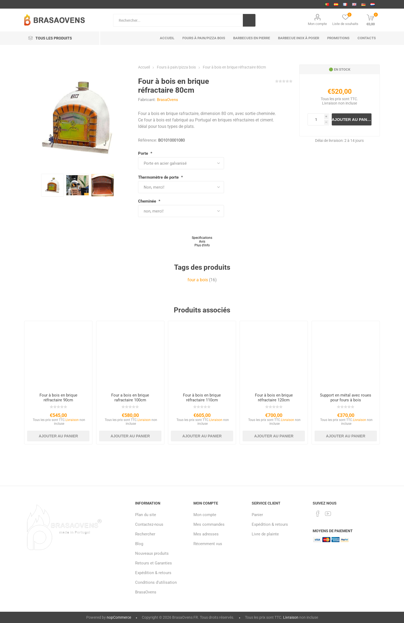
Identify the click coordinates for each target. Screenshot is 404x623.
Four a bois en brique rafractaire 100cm (130, 397)
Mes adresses (206, 534)
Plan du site (145, 514)
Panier (257, 514)
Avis (202, 241)
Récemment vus (207, 543)
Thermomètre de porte (159, 177)
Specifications (202, 238)
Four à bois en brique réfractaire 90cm (58, 397)
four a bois (197, 279)
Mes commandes (209, 524)
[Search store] (178, 20)
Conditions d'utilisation (156, 582)
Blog (139, 543)
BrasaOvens (167, 99)
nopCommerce (119, 617)
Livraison (329, 103)
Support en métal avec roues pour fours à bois (345, 397)
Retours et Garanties (153, 563)
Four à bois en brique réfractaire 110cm (202, 397)
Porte (143, 153)
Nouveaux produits (152, 553)
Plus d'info (202, 245)
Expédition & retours (153, 572)
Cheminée (147, 201)
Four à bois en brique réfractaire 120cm (274, 397)
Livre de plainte (265, 534)
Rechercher (145, 534)
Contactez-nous (149, 524)
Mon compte (317, 24)
